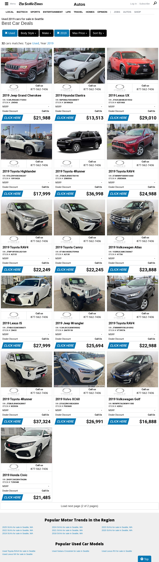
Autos (79, 4)
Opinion (102, 12)
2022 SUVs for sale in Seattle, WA (17, 530)
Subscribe (144, 3)
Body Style (28, 33)
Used (10, 33)
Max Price (80, 33)
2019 (62, 33)
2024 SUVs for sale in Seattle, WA (67, 527)
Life (68, 12)
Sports (35, 12)
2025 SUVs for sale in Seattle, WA (17, 527)
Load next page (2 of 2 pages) (79, 506)
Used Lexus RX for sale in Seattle (117, 551)
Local (10, 12)
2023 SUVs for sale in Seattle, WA (117, 527)
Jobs (117, 12)
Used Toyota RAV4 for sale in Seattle (18, 551)
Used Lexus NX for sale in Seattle (17, 554)
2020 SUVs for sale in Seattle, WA (117, 530)
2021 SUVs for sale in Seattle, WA (67, 530)
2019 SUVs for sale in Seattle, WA (17, 533)
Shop (137, 12)
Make (46, 33)
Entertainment (53, 12)
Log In (133, 3)
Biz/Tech (22, 12)
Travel (78, 12)
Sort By (98, 33)
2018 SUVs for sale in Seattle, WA (67, 533)
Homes (90, 12)
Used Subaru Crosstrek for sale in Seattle (70, 551)
